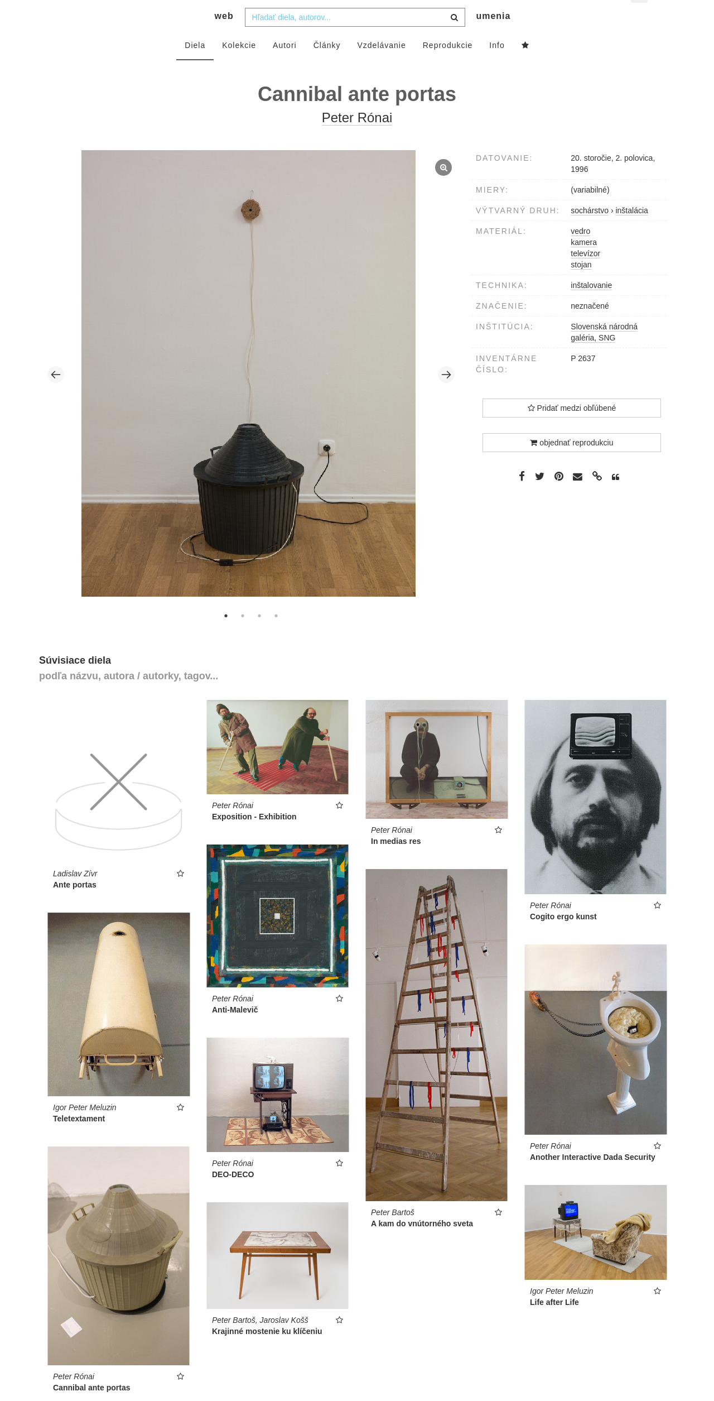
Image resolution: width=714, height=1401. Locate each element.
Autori (285, 65)
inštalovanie (591, 305)
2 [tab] (242, 635)
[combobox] (355, 37)
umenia (493, 36)
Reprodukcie (448, 65)
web (224, 36)
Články (327, 65)
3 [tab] (259, 635)
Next (446, 395)
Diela (195, 65)
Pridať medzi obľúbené (572, 428)
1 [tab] (225, 635)
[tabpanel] (251, 395)
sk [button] (640, 17)
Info (496, 65)
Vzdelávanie (381, 65)
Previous (55, 395)
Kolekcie (239, 65)
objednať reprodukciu (571, 462)
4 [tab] (276, 635)
